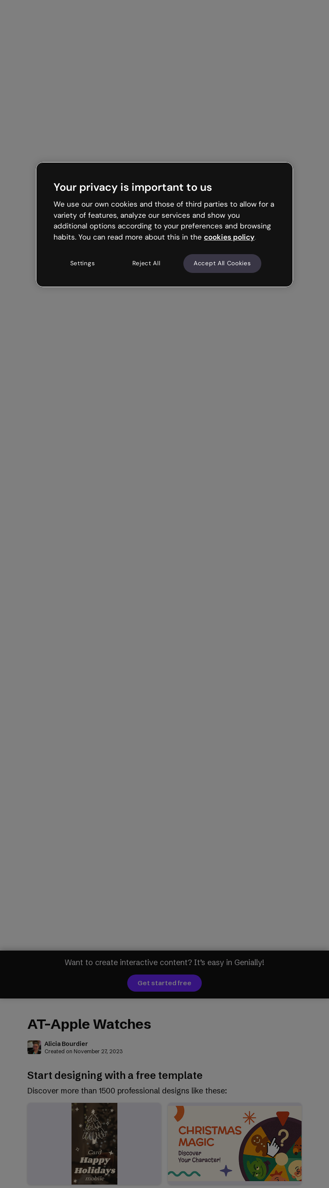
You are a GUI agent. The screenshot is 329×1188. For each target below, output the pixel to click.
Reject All (146, 263)
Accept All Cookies (222, 263)
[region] (164, 224)
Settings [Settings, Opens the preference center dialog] (82, 263)
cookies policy (229, 237)
